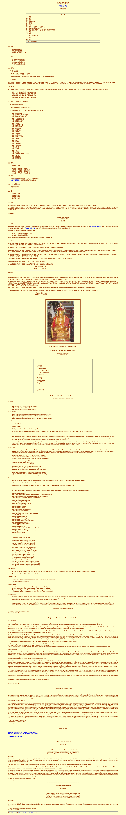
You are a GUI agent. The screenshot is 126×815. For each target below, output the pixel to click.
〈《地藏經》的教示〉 (96, 227)
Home (10, 813)
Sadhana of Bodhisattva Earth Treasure (27, 813)
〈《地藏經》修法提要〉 (29, 228)
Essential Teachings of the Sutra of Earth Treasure (22, 732)
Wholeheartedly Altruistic (15, 737)
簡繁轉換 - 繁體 (63, 6)
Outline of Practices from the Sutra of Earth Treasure (23, 734)
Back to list (14, 813)
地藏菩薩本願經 (16, 180)
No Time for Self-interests (15, 735)
